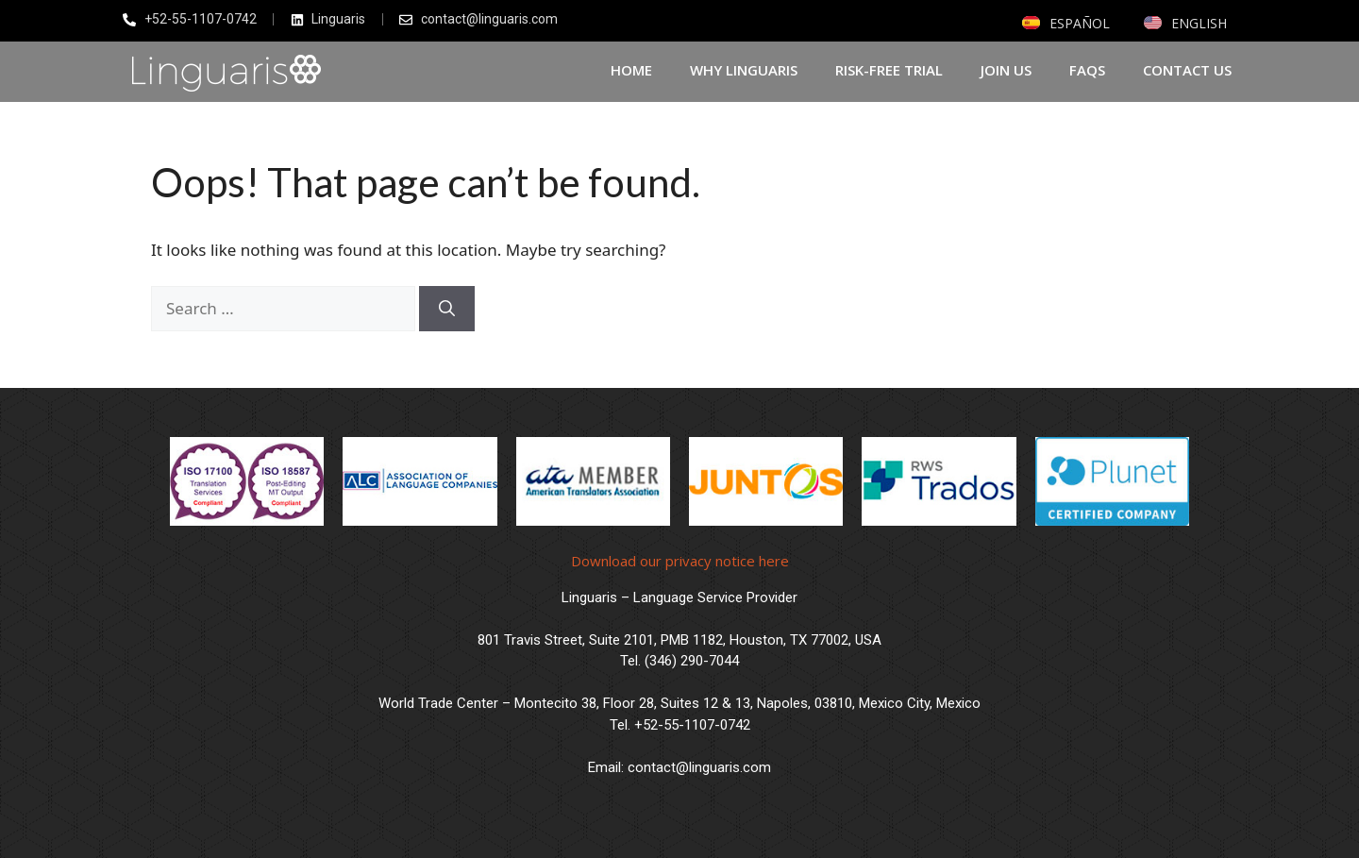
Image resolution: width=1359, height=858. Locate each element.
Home (631, 69)
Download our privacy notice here (680, 560)
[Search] (447, 308)
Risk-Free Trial (889, 69)
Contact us (1187, 69)
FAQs (1087, 69)
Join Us (1006, 69)
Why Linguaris (743, 69)
